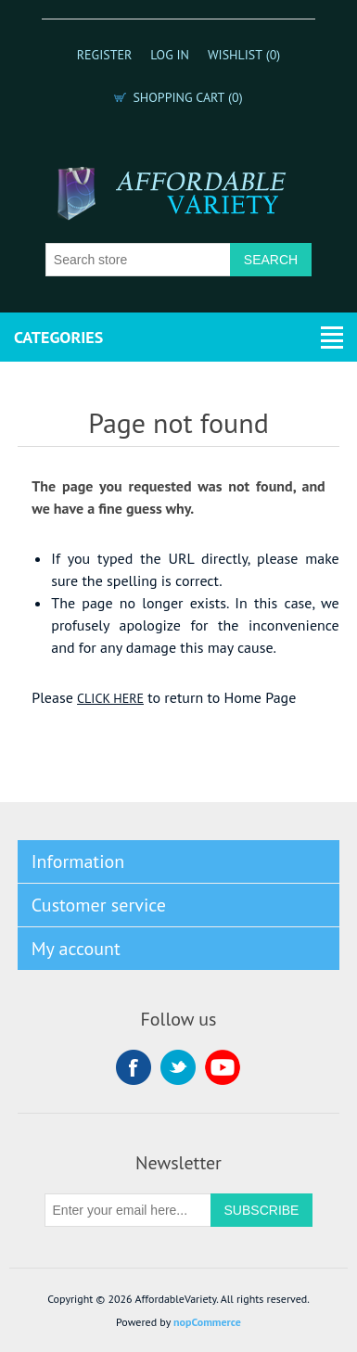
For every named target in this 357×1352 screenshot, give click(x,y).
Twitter (178, 1067)
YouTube (222, 1067)
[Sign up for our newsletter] (128, 1210)
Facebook (133, 1067)
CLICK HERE (110, 698)
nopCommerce (207, 1322)
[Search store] (138, 259)
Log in (169, 54)
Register (105, 54)
